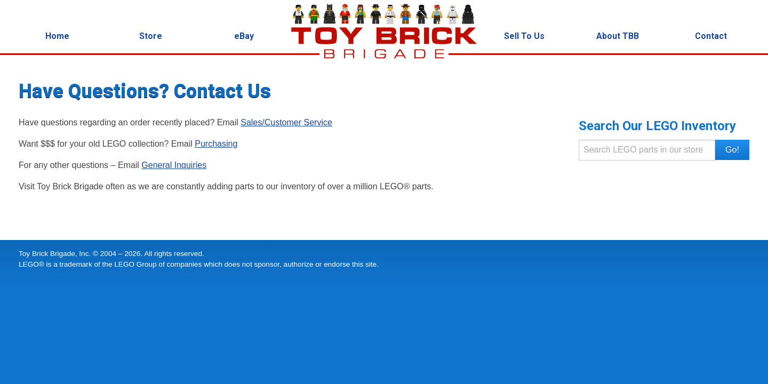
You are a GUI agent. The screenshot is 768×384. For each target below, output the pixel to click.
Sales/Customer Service (286, 122)
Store (150, 36)
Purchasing (216, 143)
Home (57, 36)
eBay (244, 36)
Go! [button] (732, 149)
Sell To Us (524, 36)
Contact (711, 36)
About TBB (617, 36)
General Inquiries (173, 165)
